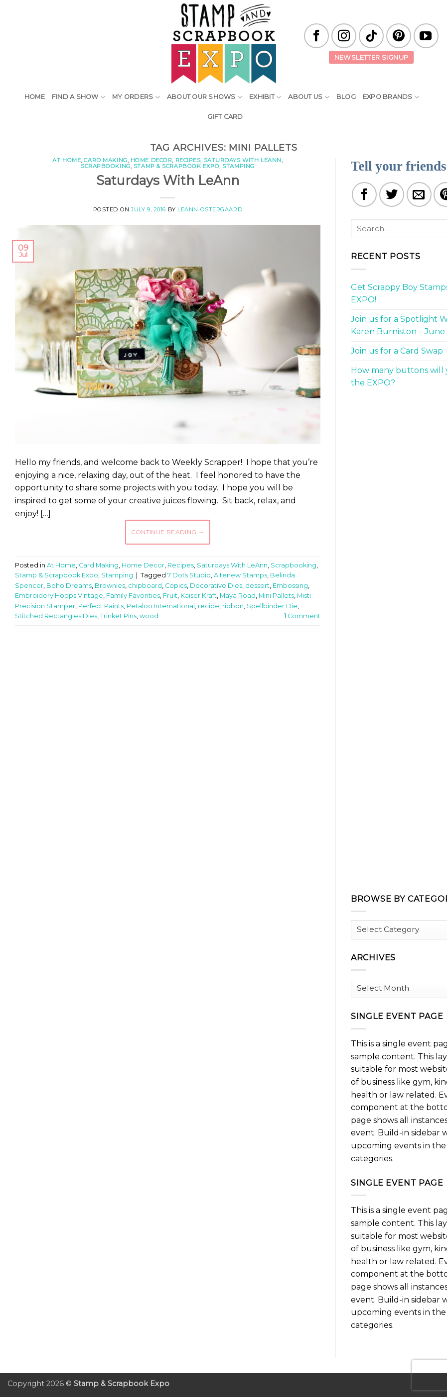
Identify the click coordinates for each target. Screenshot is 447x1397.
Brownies (110, 585)
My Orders (136, 97)
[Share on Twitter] (391, 194)
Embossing (290, 585)
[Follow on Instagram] (343, 35)
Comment (302, 616)
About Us (308, 97)
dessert (257, 585)
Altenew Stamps (240, 575)
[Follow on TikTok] (371, 35)
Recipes (188, 160)
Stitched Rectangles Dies (56, 616)
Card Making (105, 160)
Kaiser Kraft (198, 595)
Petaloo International (161, 606)
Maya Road (238, 595)
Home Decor (151, 160)
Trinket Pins (118, 616)
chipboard (145, 585)
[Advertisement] (196, 663)
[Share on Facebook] (364, 194)
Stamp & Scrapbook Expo (176, 166)
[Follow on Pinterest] (398, 35)
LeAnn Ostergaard (209, 209)
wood (149, 616)
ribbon (233, 606)
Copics (176, 585)
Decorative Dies (216, 585)
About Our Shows (204, 97)
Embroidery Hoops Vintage (59, 595)
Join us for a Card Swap (397, 351)
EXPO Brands (391, 97)
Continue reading (168, 532)
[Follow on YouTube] (426, 35)
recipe (208, 606)
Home (34, 96)
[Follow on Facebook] (316, 35)
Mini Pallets (276, 595)
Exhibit (265, 97)
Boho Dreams (69, 585)
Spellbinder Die (272, 606)
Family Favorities (133, 595)
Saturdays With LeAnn (243, 160)
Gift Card (225, 116)
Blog (346, 96)
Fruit (170, 595)
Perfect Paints (101, 606)
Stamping (238, 166)
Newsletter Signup (371, 57)
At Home (66, 160)
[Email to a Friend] (419, 194)
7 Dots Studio (189, 575)
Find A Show (78, 97)
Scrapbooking (106, 166)
